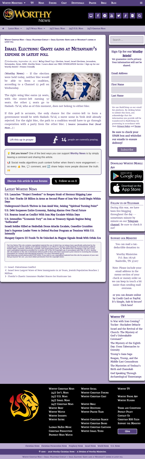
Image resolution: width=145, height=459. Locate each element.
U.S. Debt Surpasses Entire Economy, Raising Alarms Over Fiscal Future (45, 210)
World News (103, 446)
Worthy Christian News (61, 388)
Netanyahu (10, 64)
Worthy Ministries (15, 3)
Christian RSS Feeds (128, 419)
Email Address (119, 73)
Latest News (16, 29)
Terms (137, 126)
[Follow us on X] (65, 181)
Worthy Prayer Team (92, 411)
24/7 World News (36, 29)
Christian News (32, 446)
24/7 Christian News (96, 28)
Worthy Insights (58, 415)
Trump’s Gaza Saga (121, 354)
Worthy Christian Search (94, 419)
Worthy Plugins (126, 400)
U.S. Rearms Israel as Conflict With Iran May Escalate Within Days (42, 214)
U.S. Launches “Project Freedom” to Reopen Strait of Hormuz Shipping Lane (48, 194)
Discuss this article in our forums (27, 181)
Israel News (90, 446)
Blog (113, 3)
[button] (141, 3)
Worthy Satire (57, 419)
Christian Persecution (60, 431)
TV (32, 3)
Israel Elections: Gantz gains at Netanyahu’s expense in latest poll (51, 51)
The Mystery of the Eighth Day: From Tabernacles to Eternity (125, 346)
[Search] (139, 16)
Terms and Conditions (129, 408)
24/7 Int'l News (60, 392)
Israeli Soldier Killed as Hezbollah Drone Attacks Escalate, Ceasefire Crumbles (49, 226)
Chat (64, 3)
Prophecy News (76, 446)
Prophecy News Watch (60, 434)
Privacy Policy (123, 126)
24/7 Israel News (57, 28)
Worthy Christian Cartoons (96, 427)
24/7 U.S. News (76, 28)
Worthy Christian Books (94, 423)
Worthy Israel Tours (92, 431)
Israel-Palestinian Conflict (22, 267)
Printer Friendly (27, 67)
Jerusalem (91, 61)
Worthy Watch (57, 411)
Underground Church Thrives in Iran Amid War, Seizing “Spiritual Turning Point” (51, 206)
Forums (53, 3)
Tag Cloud (45, 61)
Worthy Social (89, 388)
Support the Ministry (129, 423)
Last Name (117, 95)
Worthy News (34, 64)
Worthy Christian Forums (95, 392)
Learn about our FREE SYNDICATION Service (63, 64)
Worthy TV (117, 316)
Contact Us (124, 415)
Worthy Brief (56, 408)
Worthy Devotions (91, 408)
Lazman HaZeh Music (60, 427)
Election (59, 61)
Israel (67, 61)
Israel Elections (78, 61)
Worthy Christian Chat (93, 396)
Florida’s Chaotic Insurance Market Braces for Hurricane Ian (39, 276)
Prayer (92, 3)
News (41, 3)
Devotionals (77, 3)
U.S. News (115, 446)
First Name (117, 84)
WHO (24, 64)
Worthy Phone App (128, 396)
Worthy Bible (88, 404)
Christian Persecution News (54, 446)
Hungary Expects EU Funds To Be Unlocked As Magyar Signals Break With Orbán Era (53, 238)
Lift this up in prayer (22, 139)
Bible (103, 3)
